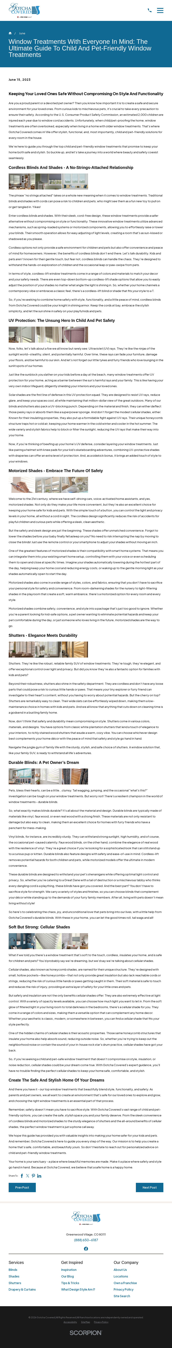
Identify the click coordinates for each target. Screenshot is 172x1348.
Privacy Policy (123, 1289)
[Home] (24, 10)
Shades (14, 1276)
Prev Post (22, 1187)
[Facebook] (86, 1249)
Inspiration (69, 1270)
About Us (120, 1270)
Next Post (150, 1187)
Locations (121, 1276)
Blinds (13, 1270)
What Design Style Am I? (78, 1289)
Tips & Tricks (70, 1283)
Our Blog (67, 1276)
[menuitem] (70, 1322)
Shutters (15, 1283)
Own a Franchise (125, 1283)
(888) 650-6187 (86, 1240)
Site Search (122, 1296)
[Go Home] (10, 33)
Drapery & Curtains (22, 1289)
